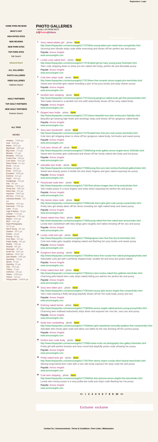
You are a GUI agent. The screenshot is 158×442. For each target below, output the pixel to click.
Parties (9, 234)
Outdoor (9, 231)
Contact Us (49, 428)
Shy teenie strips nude (52, 200)
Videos (9, 274)
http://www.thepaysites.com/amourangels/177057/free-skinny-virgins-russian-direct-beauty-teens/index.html (93, 360)
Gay (8, 183)
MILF (8, 221)
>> (121, 394)
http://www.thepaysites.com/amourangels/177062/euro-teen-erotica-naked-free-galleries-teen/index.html (91, 273)
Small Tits (10, 252)
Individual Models (13, 199)
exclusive (101, 407)
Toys (8, 267)
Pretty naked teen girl (52, 357)
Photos (44, 32)
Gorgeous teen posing (52, 252)
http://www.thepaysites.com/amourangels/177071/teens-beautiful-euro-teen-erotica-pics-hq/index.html (90, 115)
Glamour (9, 186)
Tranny (9, 269)
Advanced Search (16, 63)
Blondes (9, 153)
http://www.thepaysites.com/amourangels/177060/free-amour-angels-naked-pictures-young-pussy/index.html (94, 308)
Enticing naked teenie (52, 305)
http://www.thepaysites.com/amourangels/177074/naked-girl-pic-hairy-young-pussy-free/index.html (89, 63)
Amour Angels (56, 52)
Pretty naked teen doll (52, 270)
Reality (9, 244)
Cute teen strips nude (52, 77)
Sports (9, 262)
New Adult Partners (16, 109)
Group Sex (10, 188)
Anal (8, 143)
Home (8, 26)
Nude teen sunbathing (52, 322)
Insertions (10, 204)
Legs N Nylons (12, 211)
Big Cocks (10, 151)
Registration (135, 1)
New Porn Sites (16, 47)
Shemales (10, 249)
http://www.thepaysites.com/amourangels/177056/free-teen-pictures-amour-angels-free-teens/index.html (91, 378)
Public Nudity (11, 241)
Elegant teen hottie (50, 112)
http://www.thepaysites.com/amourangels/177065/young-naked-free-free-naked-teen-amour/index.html (91, 220)
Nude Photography (14, 224)
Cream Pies (11, 158)
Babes (9, 146)
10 (117, 394)
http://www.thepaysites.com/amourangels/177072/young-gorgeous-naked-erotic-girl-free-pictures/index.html (93, 98)
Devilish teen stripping (52, 95)
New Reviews (16, 42)
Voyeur (9, 277)
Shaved (9, 247)
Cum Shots (10, 161)
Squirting (10, 264)
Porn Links (96, 428)
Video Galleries (16, 81)
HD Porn (9, 196)
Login (143, 1)
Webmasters (108, 428)
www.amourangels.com (52, 55)
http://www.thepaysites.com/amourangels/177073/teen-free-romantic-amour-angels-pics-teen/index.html (91, 80)
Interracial (10, 206)
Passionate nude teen (52, 182)
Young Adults (11, 279)
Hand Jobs (10, 191)
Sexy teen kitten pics (51, 287)
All (37, 32)
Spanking (10, 259)
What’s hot (16, 31)
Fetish (8, 178)
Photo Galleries (16, 75)
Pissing (9, 236)
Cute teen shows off (51, 147)
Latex (8, 209)
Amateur (9, 140)
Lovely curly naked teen (53, 60)
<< (81, 394)
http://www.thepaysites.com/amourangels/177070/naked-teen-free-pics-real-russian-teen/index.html (89, 133)
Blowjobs (10, 156)
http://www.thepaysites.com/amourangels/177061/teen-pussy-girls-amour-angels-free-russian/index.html (91, 290)
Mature (9, 219)
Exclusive (86, 407)
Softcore (9, 254)
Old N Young (11, 229)
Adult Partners (16, 99)
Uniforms (10, 272)
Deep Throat (11, 163)
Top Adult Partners (16, 104)
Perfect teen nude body (53, 340)
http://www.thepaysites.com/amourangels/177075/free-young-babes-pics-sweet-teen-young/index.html (90, 45)
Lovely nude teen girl (51, 235)
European (10, 173)
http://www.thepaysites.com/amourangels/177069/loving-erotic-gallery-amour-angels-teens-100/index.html (92, 150)
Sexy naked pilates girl (52, 42)
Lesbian (9, 214)
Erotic (8, 171)
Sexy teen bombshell (52, 130)
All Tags (16, 127)
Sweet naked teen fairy (53, 217)
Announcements (62, 428)
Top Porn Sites (16, 52)
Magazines (10, 216)
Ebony (9, 168)
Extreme (9, 176)
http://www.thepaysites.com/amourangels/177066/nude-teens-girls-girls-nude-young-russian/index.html (91, 203)
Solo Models (11, 257)
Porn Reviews (19, 26)
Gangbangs (11, 181)
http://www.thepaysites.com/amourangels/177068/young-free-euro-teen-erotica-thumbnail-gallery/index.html (93, 168)
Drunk (8, 166)
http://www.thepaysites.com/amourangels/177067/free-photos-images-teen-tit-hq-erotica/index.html (89, 185)
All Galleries (16, 70)
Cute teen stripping (51, 375)
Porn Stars (10, 239)
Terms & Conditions (81, 428)
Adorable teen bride (51, 165)
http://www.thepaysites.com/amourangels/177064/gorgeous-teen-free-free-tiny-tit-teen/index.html (88, 238)
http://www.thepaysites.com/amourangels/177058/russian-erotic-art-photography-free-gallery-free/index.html (93, 343)
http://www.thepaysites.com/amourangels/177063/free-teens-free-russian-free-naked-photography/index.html (94, 255)
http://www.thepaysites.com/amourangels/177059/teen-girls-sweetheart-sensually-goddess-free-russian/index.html (96, 325)
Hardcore (10, 194)
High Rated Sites (16, 36)
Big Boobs (10, 148)
